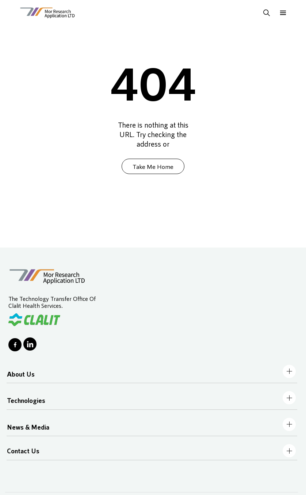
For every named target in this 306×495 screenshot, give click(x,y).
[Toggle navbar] (289, 371)
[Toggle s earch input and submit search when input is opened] (266, 13)
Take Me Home (153, 166)
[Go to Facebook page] (15, 344)
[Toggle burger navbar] (283, 13)
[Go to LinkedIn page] (30, 344)
